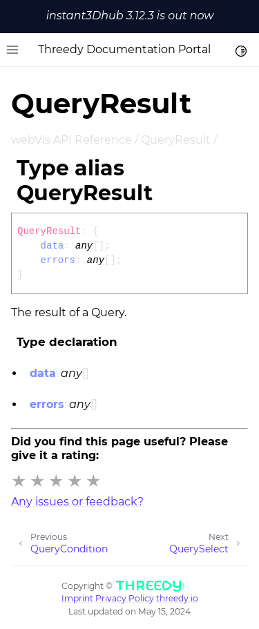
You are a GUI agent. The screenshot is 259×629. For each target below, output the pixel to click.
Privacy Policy (124, 598)
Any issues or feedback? (77, 501)
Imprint (77, 598)
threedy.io (177, 598)
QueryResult (176, 139)
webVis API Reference (71, 139)
